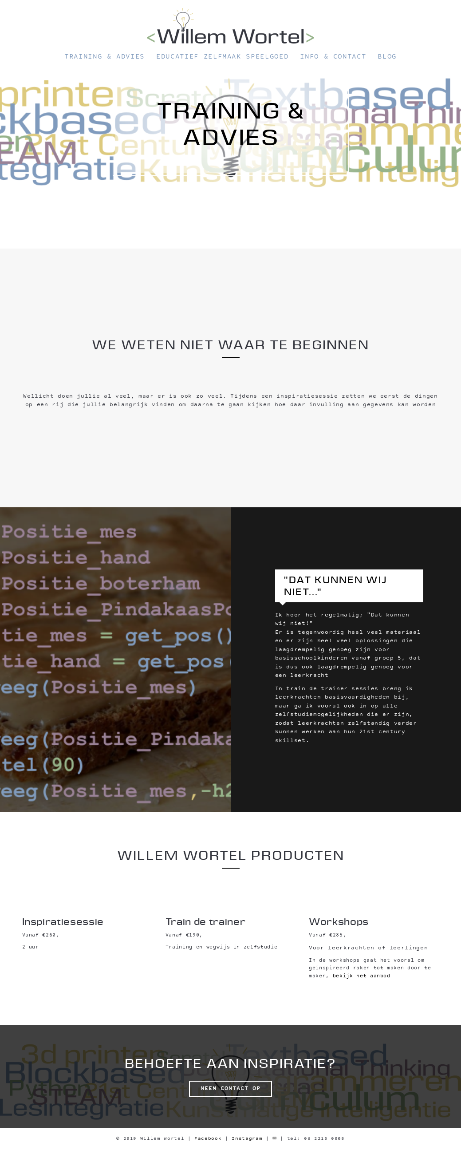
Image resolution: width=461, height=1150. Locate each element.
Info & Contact (333, 57)
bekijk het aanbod (361, 976)
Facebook (207, 1138)
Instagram (247, 1138)
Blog (387, 57)
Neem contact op (230, 1089)
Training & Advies (104, 57)
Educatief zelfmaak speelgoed (222, 57)
